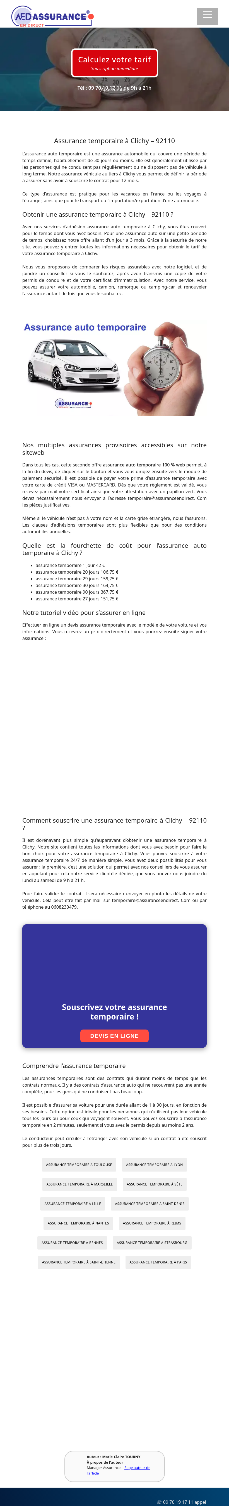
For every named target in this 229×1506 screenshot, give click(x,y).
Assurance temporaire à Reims (152, 1223)
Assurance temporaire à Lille (72, 1203)
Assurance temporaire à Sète (154, 1184)
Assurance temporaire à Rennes (72, 1242)
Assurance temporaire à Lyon (154, 1164)
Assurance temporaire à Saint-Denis (149, 1203)
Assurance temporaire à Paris (158, 1262)
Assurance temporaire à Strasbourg (152, 1242)
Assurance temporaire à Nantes (78, 1223)
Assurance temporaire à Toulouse (79, 1164)
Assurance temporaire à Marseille (80, 1184)
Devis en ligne (114, 1036)
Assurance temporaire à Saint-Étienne (79, 1262)
